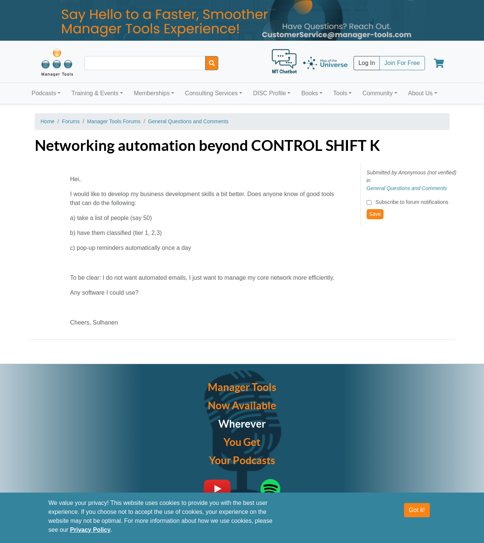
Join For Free (402, 63)
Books (309, 93)
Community (378, 93)
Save (375, 214)
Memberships (152, 93)
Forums (71, 121)
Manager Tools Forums (114, 121)
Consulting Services (211, 93)
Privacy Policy (90, 530)
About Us (420, 93)
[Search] (211, 63)
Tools (340, 93)
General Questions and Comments (188, 121)
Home (48, 121)
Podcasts (44, 93)
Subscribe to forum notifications (411, 202)
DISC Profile (269, 93)
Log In (366, 63)
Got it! (417, 510)
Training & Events (94, 93)
